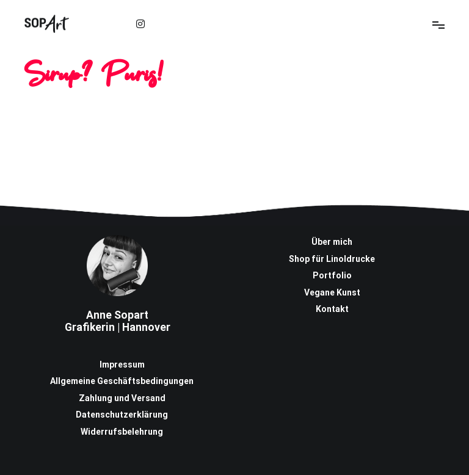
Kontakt (332, 309)
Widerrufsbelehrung (122, 432)
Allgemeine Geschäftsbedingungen (122, 381)
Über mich (331, 242)
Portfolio (332, 275)
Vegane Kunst (332, 292)
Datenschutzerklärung (122, 414)
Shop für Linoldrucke (332, 259)
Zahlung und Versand (122, 398)
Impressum (122, 364)
